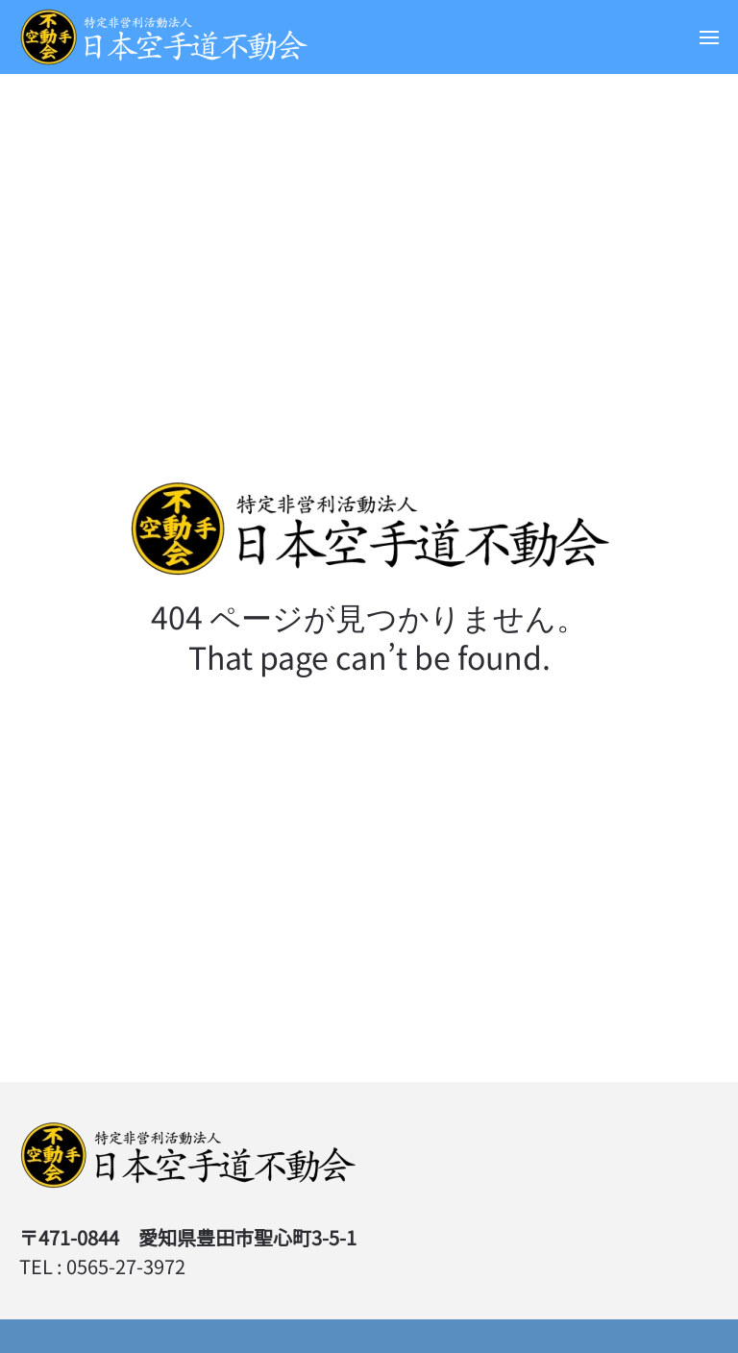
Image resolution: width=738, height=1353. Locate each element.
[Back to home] (163, 37)
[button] (709, 37)
